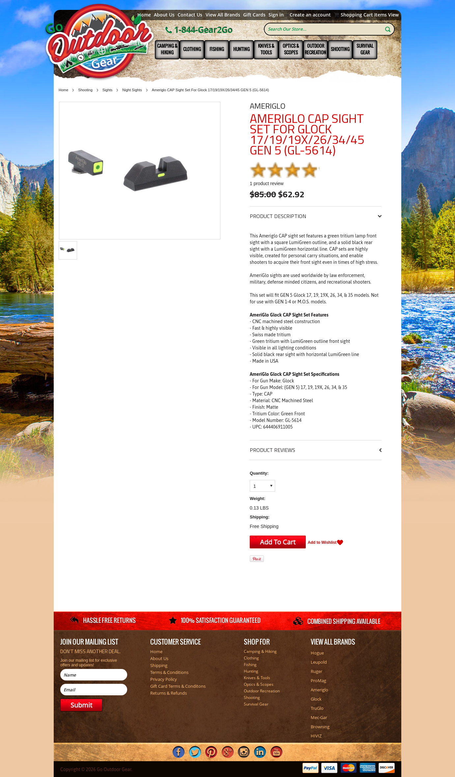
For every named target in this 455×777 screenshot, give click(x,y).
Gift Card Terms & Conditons (178, 686)
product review (267, 183)
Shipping (158, 665)
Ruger (316, 671)
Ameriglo (267, 106)
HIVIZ (316, 736)
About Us (164, 15)
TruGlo (317, 708)
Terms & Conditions (169, 672)
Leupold (319, 662)
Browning (320, 727)
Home (144, 15)
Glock (316, 699)
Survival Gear (364, 49)
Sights (107, 90)
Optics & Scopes (291, 49)
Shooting (340, 49)
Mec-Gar (319, 717)
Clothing (192, 49)
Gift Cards (254, 15)
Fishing (217, 49)
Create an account (310, 15)
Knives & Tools (266, 49)
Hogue (317, 653)
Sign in (276, 15)
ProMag (318, 680)
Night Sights (132, 90)
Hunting (241, 49)
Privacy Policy (163, 679)
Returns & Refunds (168, 693)
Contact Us (190, 15)
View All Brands (223, 15)
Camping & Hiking (167, 49)
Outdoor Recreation (315, 49)
